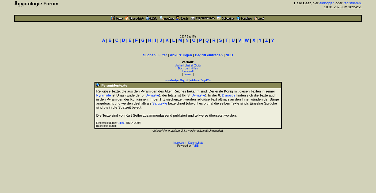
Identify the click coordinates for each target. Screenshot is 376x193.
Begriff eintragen (209, 55)
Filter (162, 55)
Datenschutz (195, 142)
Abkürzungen (181, 55)
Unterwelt (187, 71)
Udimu (121, 122)
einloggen (327, 3)
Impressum (179, 142)
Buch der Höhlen (188, 68)
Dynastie (152, 95)
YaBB (195, 145)
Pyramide (103, 95)
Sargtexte (159, 103)
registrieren (352, 3)
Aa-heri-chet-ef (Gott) (187, 65)
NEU (229, 55)
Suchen (149, 55)
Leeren (188, 74)
